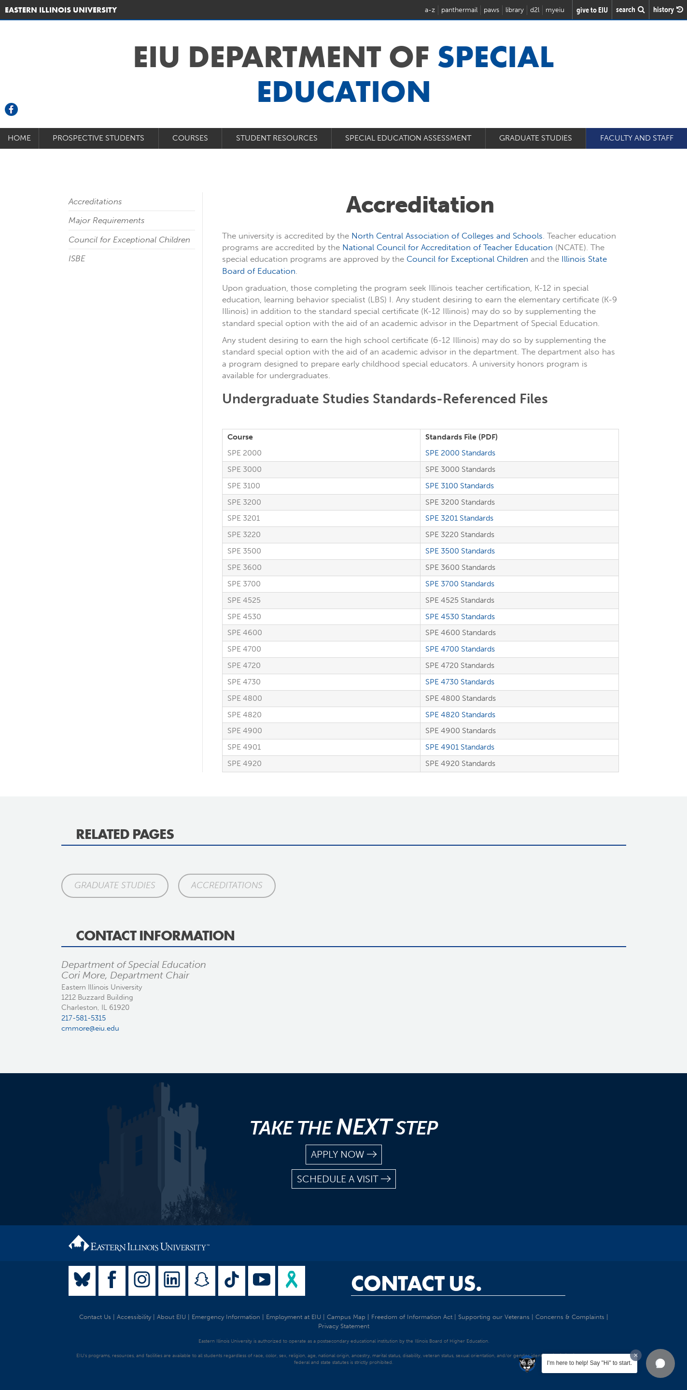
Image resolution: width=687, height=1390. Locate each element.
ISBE (77, 258)
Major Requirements (107, 220)
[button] (660, 1363)
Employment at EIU (293, 1316)
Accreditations (95, 201)
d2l (534, 10)
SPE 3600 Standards (460, 567)
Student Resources (277, 137)
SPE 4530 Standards (460, 616)
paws (491, 10)
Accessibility (134, 1316)
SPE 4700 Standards (460, 648)
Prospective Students (98, 137)
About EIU (171, 1316)
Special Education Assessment (408, 137)
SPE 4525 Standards (459, 600)
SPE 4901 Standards (459, 747)
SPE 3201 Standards (459, 518)
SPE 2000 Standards (460, 452)
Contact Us (95, 1316)
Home (19, 137)
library (514, 10)
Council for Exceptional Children (129, 239)
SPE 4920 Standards (460, 763)
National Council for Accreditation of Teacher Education (447, 247)
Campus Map (346, 1316)
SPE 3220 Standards (459, 534)
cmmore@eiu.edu (90, 1028)
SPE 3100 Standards (459, 485)
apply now (344, 1155)
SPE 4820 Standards (460, 714)
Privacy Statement (343, 1326)
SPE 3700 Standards (459, 583)
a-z (430, 10)
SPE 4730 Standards (459, 681)
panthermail (459, 10)
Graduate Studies (535, 137)
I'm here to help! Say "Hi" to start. (589, 1363)
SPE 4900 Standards (460, 730)
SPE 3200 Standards (460, 502)
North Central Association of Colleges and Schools (447, 236)
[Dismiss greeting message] (636, 1355)
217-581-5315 (83, 1018)
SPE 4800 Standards (460, 698)
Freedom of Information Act (411, 1316)
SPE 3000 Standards (460, 469)
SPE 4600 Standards (460, 632)
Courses (190, 137)
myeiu (555, 10)
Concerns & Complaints (569, 1316)
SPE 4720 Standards (459, 665)
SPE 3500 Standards (460, 550)
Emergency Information (226, 1316)
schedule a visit (344, 1179)
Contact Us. (416, 1283)
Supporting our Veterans (494, 1316)
